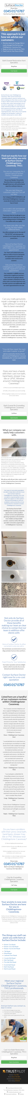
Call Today (14, 885)
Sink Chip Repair (9, 960)
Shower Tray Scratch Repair (12, 948)
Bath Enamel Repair (10, 969)
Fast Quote (14, 71)
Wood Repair (8, 953)
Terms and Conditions (10, 1094)
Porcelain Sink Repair (10, 962)
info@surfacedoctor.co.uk (14, 1092)
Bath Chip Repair (9, 967)
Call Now (14, 413)
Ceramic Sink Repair (10, 958)
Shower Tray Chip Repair (11, 946)
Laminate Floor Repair (10, 955)
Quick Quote (14, 418)
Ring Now (14, 66)
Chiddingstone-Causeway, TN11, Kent (14, 1090)
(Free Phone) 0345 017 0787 (14, 1088)
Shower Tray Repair (10, 944)
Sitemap (21, 1094)
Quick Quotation (14, 1062)
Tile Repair (7, 951)
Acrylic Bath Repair (9, 965)
